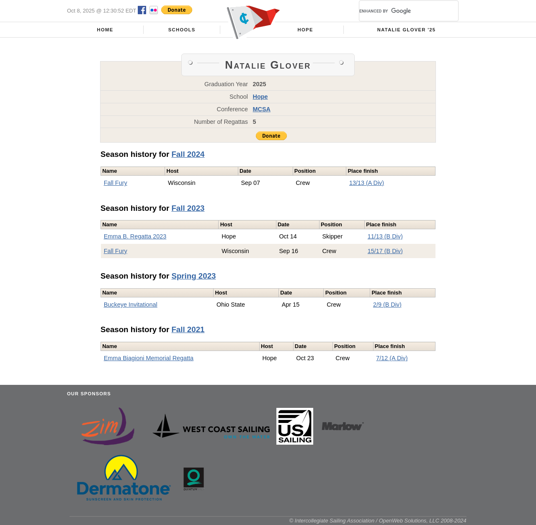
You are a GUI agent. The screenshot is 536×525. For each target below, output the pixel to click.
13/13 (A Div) (366, 182)
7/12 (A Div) (391, 358)
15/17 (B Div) (385, 251)
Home (105, 29)
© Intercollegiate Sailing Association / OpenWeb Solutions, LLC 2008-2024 (377, 520)
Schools (182, 29)
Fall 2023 (187, 208)
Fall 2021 (187, 329)
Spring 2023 (193, 275)
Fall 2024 (187, 154)
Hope (305, 29)
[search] (398, 11)
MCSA (262, 109)
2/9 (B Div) (387, 304)
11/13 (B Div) (385, 236)
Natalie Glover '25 (406, 29)
